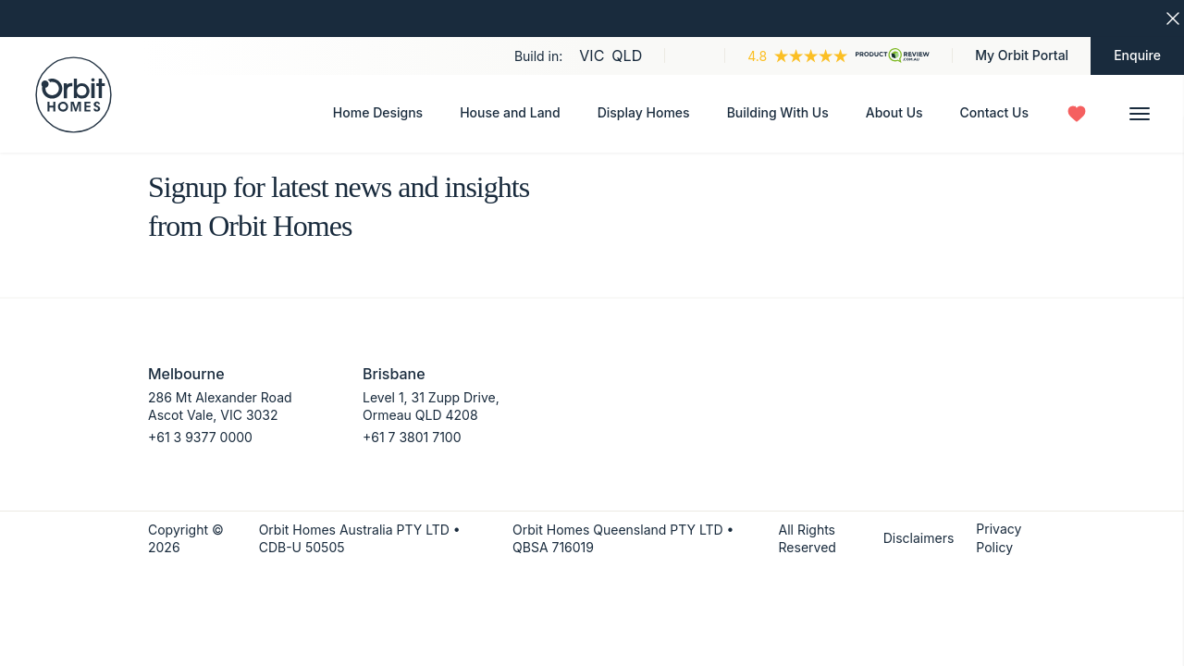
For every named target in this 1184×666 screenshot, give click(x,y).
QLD (626, 55)
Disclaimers (919, 538)
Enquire (1137, 55)
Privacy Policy (998, 538)
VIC (591, 55)
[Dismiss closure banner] (1173, 18)
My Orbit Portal (1021, 55)
